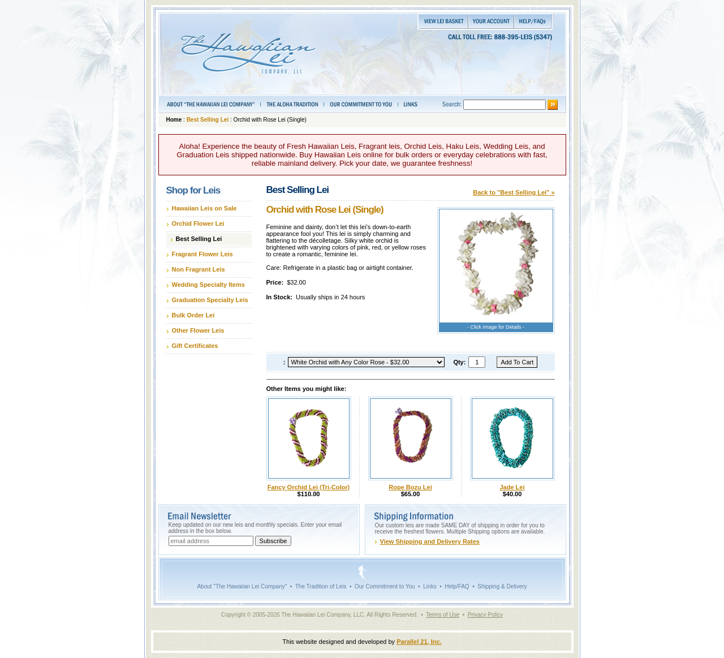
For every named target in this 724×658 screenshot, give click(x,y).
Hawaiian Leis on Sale (204, 208)
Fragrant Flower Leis (202, 254)
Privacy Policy (485, 615)
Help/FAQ (457, 586)
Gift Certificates (195, 345)
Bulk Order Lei (193, 315)
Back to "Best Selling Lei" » (513, 192)
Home (174, 120)
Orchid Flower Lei (198, 223)
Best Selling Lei (208, 120)
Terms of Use (442, 615)
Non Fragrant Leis (198, 269)
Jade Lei (511, 487)
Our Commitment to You (385, 586)
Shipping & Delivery (502, 586)
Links (429, 586)
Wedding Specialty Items (208, 284)
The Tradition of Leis (321, 586)
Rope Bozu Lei (410, 487)
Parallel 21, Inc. (419, 641)
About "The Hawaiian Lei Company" (242, 586)
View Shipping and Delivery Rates (430, 541)
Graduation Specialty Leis (210, 299)
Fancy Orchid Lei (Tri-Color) (309, 487)
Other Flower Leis (198, 330)
